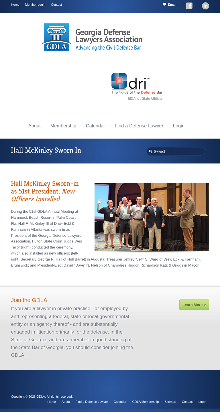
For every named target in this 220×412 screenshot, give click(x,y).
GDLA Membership (145, 401)
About (34, 125)
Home (15, 4)
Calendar (95, 125)
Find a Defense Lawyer (139, 125)
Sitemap (170, 401)
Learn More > (194, 305)
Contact (56, 4)
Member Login (35, 4)
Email (172, 4)
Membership (63, 125)
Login (178, 125)
